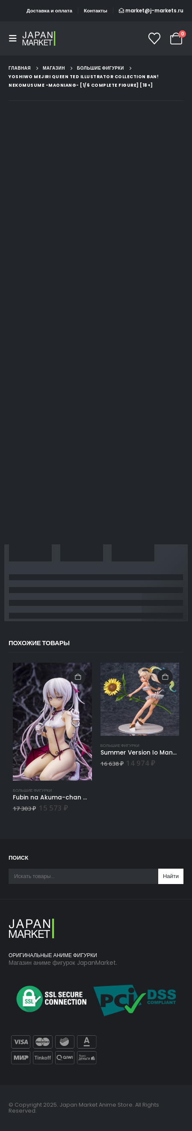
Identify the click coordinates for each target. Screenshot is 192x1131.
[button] (15, 38)
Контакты (95, 10)
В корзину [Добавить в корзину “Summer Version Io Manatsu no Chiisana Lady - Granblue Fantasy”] (165, 676)
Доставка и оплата (49, 10)
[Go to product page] (52, 722)
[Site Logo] (39, 38)
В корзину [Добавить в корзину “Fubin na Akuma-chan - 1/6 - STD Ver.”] (78, 676)
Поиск (18, 858)
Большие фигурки (32, 790)
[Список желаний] (154, 38)
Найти (171, 876)
